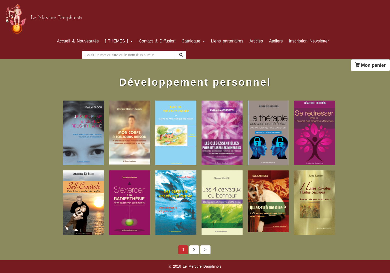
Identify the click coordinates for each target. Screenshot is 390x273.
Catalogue (193, 41)
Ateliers (276, 41)
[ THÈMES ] (119, 41)
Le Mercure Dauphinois (56, 17)
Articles (256, 41)
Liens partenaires (227, 41)
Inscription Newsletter (309, 41)
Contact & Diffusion (157, 41)
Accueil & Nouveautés (78, 41)
